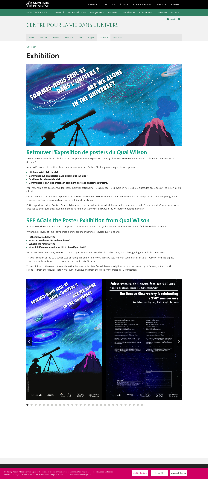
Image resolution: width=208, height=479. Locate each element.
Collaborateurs (142, 4)
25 (126, 405)
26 (130, 405)
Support (91, 37)
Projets (56, 37)
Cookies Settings (140, 474)
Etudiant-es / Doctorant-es (168, 12)
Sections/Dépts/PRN (77, 12)
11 (68, 405)
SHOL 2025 (117, 37)
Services (161, 4)
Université (94, 4)
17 (93, 405)
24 (121, 405)
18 (97, 405)
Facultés (110, 4)
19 (101, 405)
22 (113, 405)
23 (117, 405)
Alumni (175, 4)
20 (105, 405)
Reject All (159, 474)
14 (81, 405)
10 (64, 405)
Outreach (104, 37)
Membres (44, 37)
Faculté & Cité (128, 12)
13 (76, 405)
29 (142, 405)
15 (85, 405)
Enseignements (97, 12)
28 (138, 405)
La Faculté (59, 12)
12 (72, 405)
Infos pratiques (145, 12)
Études (124, 4)
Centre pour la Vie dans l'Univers (72, 25)
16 (89, 405)
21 (109, 405)
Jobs (81, 37)
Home (31, 37)
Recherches (113, 12)
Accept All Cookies (178, 474)
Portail (171, 19)
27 (134, 405)
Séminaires (68, 37)
